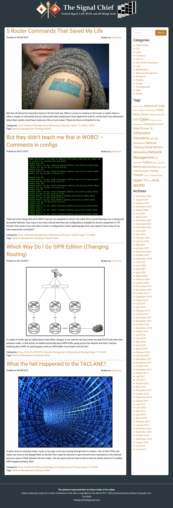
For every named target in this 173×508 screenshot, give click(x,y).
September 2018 (144, 328)
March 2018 (141, 348)
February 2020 (143, 279)
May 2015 (140, 411)
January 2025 (142, 203)
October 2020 (142, 255)
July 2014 (140, 446)
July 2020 (140, 262)
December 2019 (143, 286)
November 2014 (143, 432)
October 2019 (142, 293)
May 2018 (140, 342)
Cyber (139, 52)
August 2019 (142, 300)
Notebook (140, 76)
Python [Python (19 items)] (147, 162)
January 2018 (142, 355)
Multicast (29, 467)
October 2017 (142, 366)
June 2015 (141, 407)
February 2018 (143, 352)
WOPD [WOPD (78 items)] (139, 185)
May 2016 (140, 387)
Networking (54, 125)
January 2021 (142, 248)
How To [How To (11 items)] (148, 128)
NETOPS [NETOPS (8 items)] (158, 147)
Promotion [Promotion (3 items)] (137, 163)
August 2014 (142, 442)
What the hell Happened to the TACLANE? (56, 364)
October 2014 (142, 435)
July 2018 (140, 335)
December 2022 (143, 224)
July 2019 (140, 303)
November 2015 (143, 390)
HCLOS (28, 352)
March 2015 (141, 418)
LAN (138, 66)
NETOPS (38, 352)
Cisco (20, 125)
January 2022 (142, 241)
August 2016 (142, 383)
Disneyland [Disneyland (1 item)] (136, 124)
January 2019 (142, 314)
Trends (74, 235)
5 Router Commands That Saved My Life (54, 31)
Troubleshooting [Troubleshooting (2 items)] (155, 175)
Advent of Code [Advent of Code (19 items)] (154, 106)
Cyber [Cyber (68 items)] (144, 119)
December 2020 (143, 251)
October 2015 (142, 394)
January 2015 (142, 425)
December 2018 (143, 317)
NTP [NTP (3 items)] (156, 158)
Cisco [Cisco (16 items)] (144, 114)
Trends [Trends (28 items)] (138, 175)
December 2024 (143, 206)
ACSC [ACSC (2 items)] (135, 106)
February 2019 (143, 310)
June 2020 (141, 265)
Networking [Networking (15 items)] (140, 152)
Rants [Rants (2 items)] (155, 163)
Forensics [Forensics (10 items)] (149, 124)
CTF (138, 49)
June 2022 (141, 231)
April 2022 (141, 234)
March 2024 (141, 217)
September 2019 (144, 296)
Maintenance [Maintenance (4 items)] (139, 143)
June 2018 (141, 338)
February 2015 (143, 421)
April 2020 (141, 272)
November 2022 (143, 227)
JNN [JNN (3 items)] (151, 138)
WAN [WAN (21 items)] (155, 180)
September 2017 (144, 369)
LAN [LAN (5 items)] (156, 138)
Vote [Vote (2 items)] (150, 181)
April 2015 (141, 414)
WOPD (92, 125)
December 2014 (143, 428)
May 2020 (140, 269)
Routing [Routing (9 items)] (151, 166)
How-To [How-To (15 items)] (138, 128)
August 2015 (142, 400)
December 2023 (143, 220)
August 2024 (142, 210)
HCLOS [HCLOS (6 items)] (159, 124)
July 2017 (140, 376)
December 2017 (143, 359)
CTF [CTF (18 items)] (136, 119)
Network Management (36, 125)
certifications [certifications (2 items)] (151, 110)
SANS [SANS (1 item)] (164, 167)
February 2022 (143, 238)
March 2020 (141, 276)
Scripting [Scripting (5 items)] (137, 171)
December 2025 (143, 196)
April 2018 (141, 345)
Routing (65, 125)
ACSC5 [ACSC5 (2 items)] (141, 106)
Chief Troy (116, 37)
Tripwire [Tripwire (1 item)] (146, 176)
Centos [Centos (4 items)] (142, 110)
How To (139, 59)
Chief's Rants (142, 45)
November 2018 (143, 321)
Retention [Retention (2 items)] (161, 163)
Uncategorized (143, 87)
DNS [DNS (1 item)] (142, 124)
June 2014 (141, 449)
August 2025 (142, 199)
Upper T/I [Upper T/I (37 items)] (140, 180)
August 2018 (142, 331)
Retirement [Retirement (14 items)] (140, 166)
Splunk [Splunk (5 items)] (145, 171)
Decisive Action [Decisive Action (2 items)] (155, 120)
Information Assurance (147, 62)
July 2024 (140, 213)
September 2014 (144, 439)
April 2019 (141, 307)
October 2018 (142, 324)
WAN (84, 125)
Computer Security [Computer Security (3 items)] (156, 115)
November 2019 (143, 290)
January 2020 (142, 283)
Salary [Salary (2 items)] (159, 167)
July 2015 (140, 404)
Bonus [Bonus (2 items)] (135, 110)
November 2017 (143, 362)
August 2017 (142, 373)
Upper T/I (75, 125)
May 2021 (140, 244)
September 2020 (144, 258)
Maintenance (142, 69)
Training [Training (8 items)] (153, 170)
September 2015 (144, 397)
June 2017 (141, 380)
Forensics (140, 55)
